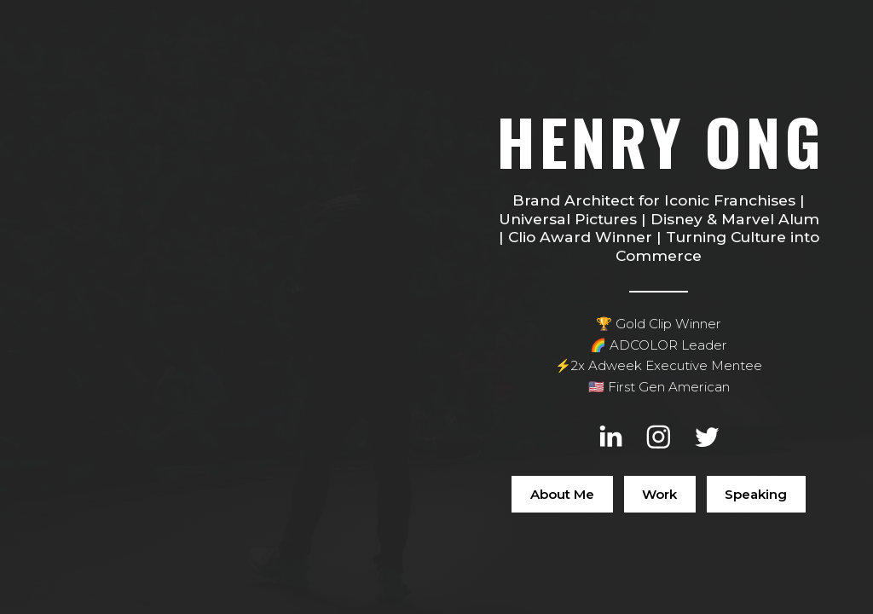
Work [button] (659, 494)
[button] (611, 437)
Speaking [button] (756, 494)
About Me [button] (562, 494)
